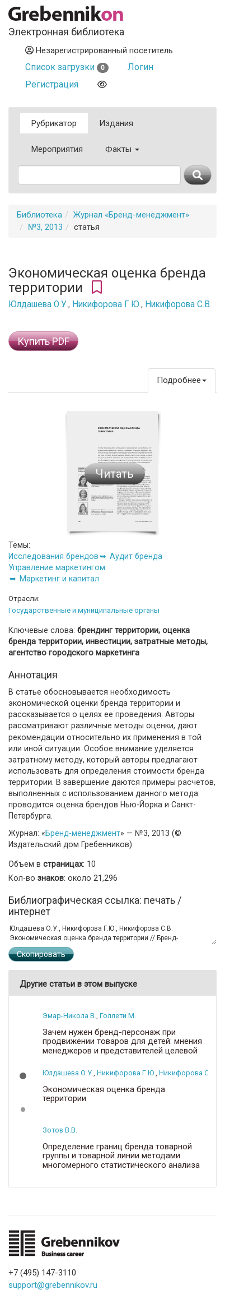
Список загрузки (67, 67)
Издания (116, 123)
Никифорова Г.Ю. (106, 304)
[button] (23, 1076)
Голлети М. (118, 1015)
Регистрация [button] (51, 84)
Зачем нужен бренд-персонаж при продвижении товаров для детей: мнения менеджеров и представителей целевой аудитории (122, 1046)
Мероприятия (57, 149)
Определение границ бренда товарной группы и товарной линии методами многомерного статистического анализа (121, 1156)
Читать (115, 473)
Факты (122, 149)
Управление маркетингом (56, 567)
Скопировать (41, 954)
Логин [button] (140, 67)
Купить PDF (43, 341)
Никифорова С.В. (178, 304)
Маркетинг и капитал (59, 578)
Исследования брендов (53, 556)
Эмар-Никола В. (69, 1015)
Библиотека (39, 215)
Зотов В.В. (60, 1130)
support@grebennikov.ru (52, 1285)
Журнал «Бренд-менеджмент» (131, 215)
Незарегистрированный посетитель (99, 50)
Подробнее (182, 380)
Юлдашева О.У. (38, 304)
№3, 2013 (45, 227)
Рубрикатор (54, 123)
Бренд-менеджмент (82, 833)
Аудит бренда (136, 556)
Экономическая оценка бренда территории (104, 1094)
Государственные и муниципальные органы (84, 610)
